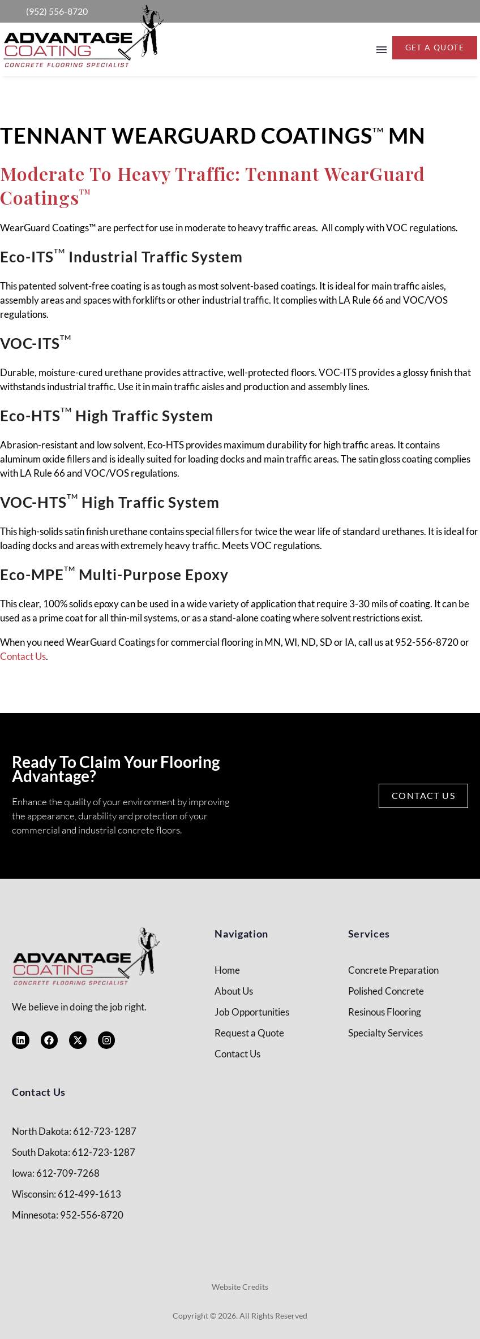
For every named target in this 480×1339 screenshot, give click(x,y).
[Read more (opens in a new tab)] (45, 11)
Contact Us (23, 656)
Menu (381, 49)
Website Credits (240, 1287)
